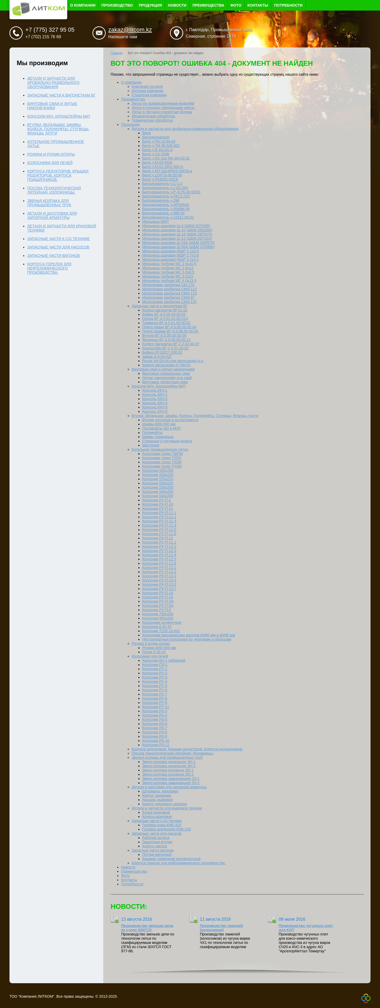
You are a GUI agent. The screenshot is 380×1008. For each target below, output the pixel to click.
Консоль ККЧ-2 (155, 394)
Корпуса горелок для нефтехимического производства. (179, 863)
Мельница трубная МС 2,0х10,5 (169, 264)
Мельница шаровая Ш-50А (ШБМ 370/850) (178, 247)
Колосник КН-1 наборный (164, 660)
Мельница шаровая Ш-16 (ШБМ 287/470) (177, 234)
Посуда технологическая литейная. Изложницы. (173, 753)
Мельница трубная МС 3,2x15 (167, 276)
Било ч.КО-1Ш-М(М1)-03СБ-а (167, 171)
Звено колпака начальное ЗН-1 (169, 762)
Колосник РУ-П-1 (156, 500)
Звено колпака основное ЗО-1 (168, 770)
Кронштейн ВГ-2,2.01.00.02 (165, 348)
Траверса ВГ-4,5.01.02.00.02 (166, 323)
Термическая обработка (152, 120)
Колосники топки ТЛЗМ (162, 462)
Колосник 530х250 (157, 487)
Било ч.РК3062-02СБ (160, 179)
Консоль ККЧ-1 (155, 390)
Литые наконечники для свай (167, 378)
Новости (177, 5)
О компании (82, 5)
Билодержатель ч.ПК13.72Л (166, 196)
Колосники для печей (150, 656)
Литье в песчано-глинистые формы (162, 112)
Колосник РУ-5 (154, 686)
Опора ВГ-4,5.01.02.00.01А (165, 318)
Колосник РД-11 (155, 745)
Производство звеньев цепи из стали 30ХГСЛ (147, 928)
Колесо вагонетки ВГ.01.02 (165, 310)
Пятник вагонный (157, 854)
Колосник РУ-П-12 (157, 538)
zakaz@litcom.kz (130, 29)
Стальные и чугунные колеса (167, 441)
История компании (148, 91)
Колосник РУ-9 (154, 702)
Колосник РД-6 (154, 724)
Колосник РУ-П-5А (158, 605)
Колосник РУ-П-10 (157, 504)
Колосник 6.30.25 (157, 627)
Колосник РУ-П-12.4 (159, 555)
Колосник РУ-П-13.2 (159, 572)
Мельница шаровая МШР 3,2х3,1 (170, 259)
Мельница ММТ (155, 221)
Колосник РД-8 (154, 732)
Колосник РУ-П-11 (157, 508)
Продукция (150, 5)
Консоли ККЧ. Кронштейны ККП (159, 386)
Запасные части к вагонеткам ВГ (160, 306)
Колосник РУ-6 (154, 690)
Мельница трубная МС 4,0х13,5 (169, 281)
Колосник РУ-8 (154, 698)
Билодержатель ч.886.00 (163, 213)
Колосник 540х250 (157, 491)
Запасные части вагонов (153, 850)
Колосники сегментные (162, 622)
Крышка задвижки (157, 800)
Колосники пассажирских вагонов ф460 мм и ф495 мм (188, 635)
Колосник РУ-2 (154, 673)
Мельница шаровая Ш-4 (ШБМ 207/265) (176, 226)
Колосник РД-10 (155, 740)
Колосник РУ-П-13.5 (159, 584)
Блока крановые (156, 812)
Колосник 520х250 (157, 470)
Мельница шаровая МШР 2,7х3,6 (170, 255)
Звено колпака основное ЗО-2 (168, 774)
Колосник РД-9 (154, 736)
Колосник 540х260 (157, 496)
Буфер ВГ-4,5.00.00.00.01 (164, 314)
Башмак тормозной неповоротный (171, 859)
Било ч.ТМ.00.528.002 (161, 145)
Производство (117, 5)
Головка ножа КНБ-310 (161, 825)
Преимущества (208, 5)
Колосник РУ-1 (154, 669)
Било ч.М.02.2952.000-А (162, 167)
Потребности (288, 5)
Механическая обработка (153, 116)
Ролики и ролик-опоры (151, 643)
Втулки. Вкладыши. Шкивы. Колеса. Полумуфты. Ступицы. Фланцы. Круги (195, 416)
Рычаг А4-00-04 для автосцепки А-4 (172, 361)
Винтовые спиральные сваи (166, 373)
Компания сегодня (147, 86)
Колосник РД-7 (154, 728)
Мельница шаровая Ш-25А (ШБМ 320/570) (178, 243)
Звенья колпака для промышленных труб (167, 757)
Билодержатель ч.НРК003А (165, 205)
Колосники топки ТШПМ (162, 454)
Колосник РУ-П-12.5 (159, 559)
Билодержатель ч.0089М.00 (166, 209)
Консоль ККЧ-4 (155, 403)
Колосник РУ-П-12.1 (159, 542)
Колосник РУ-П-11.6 (159, 534)
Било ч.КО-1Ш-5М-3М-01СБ (166, 158)
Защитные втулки (157, 842)
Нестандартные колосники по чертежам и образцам (186, 639)
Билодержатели (155, 137)
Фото (235, 5)
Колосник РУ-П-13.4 (159, 580)
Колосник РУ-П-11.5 (159, 529)
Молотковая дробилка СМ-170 (168, 285)
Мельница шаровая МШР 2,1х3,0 (170, 251)
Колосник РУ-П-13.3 (159, 576)
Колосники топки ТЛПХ (161, 458)
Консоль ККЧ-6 (155, 411)
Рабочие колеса (155, 838)
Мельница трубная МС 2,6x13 (167, 268)
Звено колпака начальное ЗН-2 (169, 766)
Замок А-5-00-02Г (157, 356)
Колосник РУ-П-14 (157, 593)
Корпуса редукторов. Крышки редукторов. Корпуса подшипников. (187, 749)
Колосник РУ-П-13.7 (159, 589)
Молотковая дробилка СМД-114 (169, 293)
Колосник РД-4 (154, 715)
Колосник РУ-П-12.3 (159, 551)
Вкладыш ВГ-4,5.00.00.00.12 (166, 340)
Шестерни (150, 445)
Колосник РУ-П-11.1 (159, 513)
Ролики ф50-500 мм (159, 648)
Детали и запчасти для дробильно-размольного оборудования (185, 129)
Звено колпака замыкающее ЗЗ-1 (170, 778)
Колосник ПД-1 (155, 665)
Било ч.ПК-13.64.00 (159, 141)
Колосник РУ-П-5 (156, 610)
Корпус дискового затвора (164, 804)
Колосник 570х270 (157, 479)
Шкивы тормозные (158, 437)
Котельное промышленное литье (160, 449)
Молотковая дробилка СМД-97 (168, 297)
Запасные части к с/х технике (157, 821)
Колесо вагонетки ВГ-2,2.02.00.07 (170, 344)
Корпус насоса (154, 846)
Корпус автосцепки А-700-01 (166, 365)
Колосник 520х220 (157, 475)
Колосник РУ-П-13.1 (159, 567)
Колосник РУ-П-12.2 (159, 546)
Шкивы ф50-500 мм (159, 424)
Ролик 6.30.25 (154, 652)
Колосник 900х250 (157, 618)
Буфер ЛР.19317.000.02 (162, 352)
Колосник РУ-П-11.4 (159, 525)
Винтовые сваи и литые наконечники (163, 369)
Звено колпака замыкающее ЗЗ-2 (170, 783)
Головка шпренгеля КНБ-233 (166, 829)
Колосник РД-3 (154, 711)
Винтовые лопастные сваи (165, 382)
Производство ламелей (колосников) (221, 928)
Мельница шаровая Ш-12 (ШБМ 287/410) (177, 238)
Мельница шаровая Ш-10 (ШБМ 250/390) (177, 230)
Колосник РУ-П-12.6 (159, 563)
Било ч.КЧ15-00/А (157, 162)
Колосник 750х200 (157, 614)
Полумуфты (152, 432)
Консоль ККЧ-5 (155, 407)
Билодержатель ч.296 (160, 200)
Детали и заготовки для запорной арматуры (169, 787)
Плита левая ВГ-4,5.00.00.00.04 (169, 327)
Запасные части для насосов (157, 833)
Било (146, 133)
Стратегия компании (149, 95)
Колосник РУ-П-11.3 (159, 521)
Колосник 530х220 (157, 483)
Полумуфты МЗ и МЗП (161, 428)
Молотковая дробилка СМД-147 (169, 302)
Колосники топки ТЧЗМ (162, 466)
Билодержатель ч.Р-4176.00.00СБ (171, 192)
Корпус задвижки (156, 795)
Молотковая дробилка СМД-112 (169, 289)
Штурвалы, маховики (160, 791)
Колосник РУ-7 (154, 694)
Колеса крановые (157, 816)
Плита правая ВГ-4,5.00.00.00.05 (170, 331)
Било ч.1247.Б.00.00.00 (162, 175)
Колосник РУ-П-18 (157, 597)
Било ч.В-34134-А (157, 150)
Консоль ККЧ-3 (155, 399)
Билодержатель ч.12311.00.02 (168, 217)
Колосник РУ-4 (154, 681)
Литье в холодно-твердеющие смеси (163, 107)
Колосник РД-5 (154, 719)
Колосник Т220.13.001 (161, 631)
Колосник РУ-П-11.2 (159, 517)
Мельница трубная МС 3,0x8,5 (168, 272)
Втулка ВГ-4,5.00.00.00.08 (164, 335)
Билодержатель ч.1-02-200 (165, 188)
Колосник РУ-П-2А (158, 601)
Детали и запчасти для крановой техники (167, 808)
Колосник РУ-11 (155, 707)
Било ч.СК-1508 (155, 154)
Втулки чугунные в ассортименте (170, 420)
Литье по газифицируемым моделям (163, 103)
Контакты (257, 5)
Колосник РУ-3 (154, 677)
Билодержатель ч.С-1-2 (162, 183)
